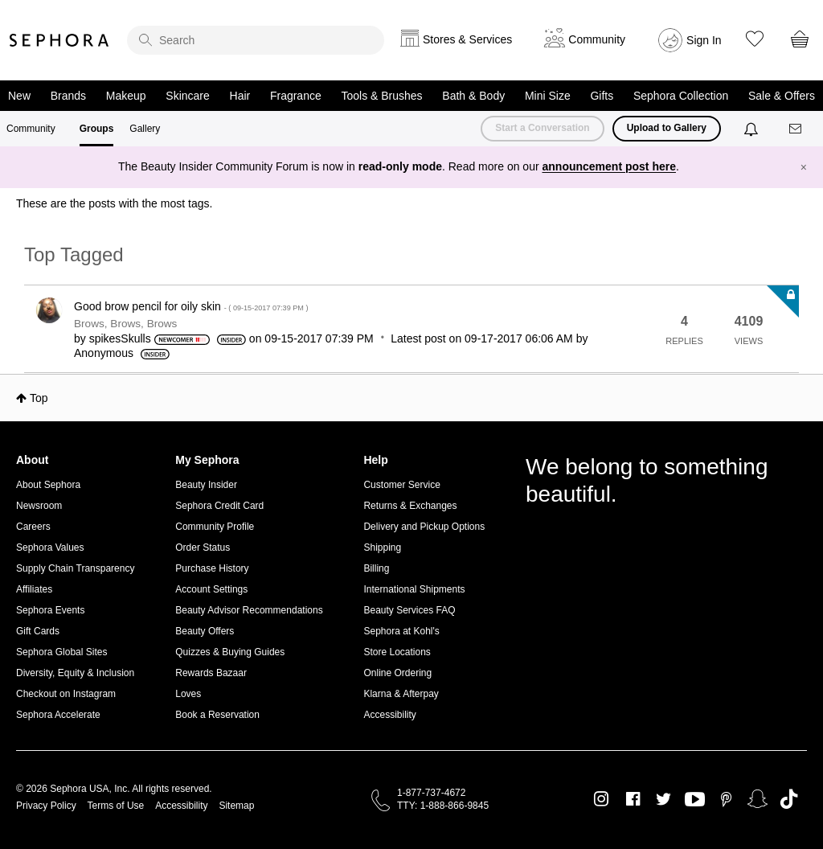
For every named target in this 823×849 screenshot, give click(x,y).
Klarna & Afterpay (400, 693)
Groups (97, 128)
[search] (255, 40)
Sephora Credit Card (219, 505)
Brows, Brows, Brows (125, 324)
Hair (240, 95)
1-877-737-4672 (431, 792)
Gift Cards (37, 631)
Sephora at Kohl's (401, 631)
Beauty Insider (206, 484)
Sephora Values (50, 547)
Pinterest (726, 799)
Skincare (187, 95)
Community (30, 128)
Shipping (382, 547)
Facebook (633, 799)
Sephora (59, 40)
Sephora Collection (680, 95)
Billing (376, 568)
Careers (33, 526)
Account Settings (211, 589)
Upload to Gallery (666, 127)
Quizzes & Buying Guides (230, 652)
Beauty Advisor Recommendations (248, 610)
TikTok (789, 799)
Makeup (126, 95)
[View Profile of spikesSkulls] (120, 338)
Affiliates (34, 589)
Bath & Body (473, 95)
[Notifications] (752, 129)
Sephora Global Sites (61, 652)
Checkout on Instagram (66, 693)
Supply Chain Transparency (75, 568)
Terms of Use (116, 805)
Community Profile (214, 526)
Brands (68, 95)
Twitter (663, 799)
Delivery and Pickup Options (424, 526)
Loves (188, 693)
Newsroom (39, 505)
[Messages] (796, 129)
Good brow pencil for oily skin (191, 306)
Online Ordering (397, 673)
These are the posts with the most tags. (114, 203)
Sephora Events (50, 610)
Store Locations (396, 652)
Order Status (202, 547)
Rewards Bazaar (211, 673)
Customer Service (401, 484)
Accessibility (389, 714)
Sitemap (236, 805)
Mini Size (548, 95)
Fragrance (295, 95)
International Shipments (414, 589)
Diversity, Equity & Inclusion (75, 673)
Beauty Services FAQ (409, 610)
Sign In (704, 40)
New (19, 95)
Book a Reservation (217, 714)
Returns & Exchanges (410, 505)
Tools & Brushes (381, 95)
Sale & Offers (781, 95)
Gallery (144, 128)
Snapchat (757, 799)
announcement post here (609, 166)
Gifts (601, 95)
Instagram (602, 799)
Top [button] (39, 398)
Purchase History (211, 568)
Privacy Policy (46, 805)
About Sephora (48, 484)
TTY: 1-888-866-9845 (443, 805)
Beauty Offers (204, 631)
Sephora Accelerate (58, 714)
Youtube (695, 800)
